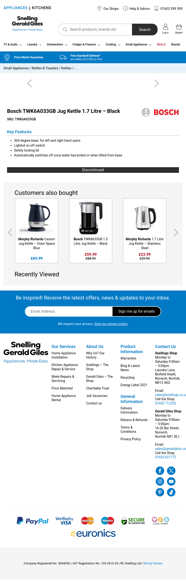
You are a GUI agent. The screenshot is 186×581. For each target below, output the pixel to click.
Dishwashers (55, 46)
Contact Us (165, 348)
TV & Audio (11, 46)
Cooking (111, 46)
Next (177, 234)
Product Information (131, 351)
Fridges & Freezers (84, 46)
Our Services (64, 348)
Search (141, 29)
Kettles (66, 70)
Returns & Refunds (133, 421)
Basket (178, 29)
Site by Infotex (152, 565)
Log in (165, 29)
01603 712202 (165, 405)
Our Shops (108, 8)
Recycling (127, 379)
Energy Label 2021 (133, 387)
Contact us (94, 405)
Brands (175, 46)
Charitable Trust (97, 390)
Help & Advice (136, 8)
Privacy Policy (130, 441)
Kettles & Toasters (45, 70)
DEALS (161, 46)
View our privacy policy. (111, 325)
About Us (94, 348)
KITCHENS (41, 8)
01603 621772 (165, 459)
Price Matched (62, 390)
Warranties (128, 360)
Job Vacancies (96, 397)
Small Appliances (136, 46)
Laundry (32, 46)
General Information (131, 401)
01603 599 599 (168, 8)
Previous (9, 234)
